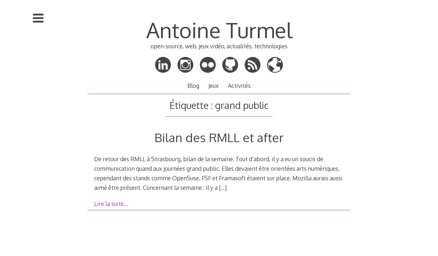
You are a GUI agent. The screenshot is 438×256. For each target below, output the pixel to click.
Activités (239, 85)
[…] (223, 187)
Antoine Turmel (219, 29)
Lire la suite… (111, 203)
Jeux (213, 85)
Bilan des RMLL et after (219, 137)
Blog (193, 85)
